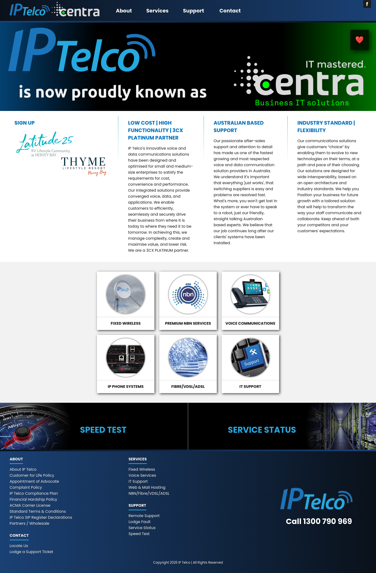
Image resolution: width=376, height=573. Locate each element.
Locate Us (19, 546)
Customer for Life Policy (32, 475)
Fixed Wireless (142, 469)
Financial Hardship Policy (33, 499)
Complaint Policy (26, 487)
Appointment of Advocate (34, 481)
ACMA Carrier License (30, 505)
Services (157, 10)
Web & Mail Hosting (147, 487)
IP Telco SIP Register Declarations (41, 517)
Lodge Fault (140, 521)
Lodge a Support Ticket (31, 552)
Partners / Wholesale (29, 523)
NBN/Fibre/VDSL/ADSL (149, 493)
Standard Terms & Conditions (38, 511)
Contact (230, 10)
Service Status (142, 527)
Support (193, 10)
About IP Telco (23, 469)
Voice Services (142, 475)
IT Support (138, 481)
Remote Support (144, 515)
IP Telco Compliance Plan (34, 493)
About (124, 10)
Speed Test (139, 533)
